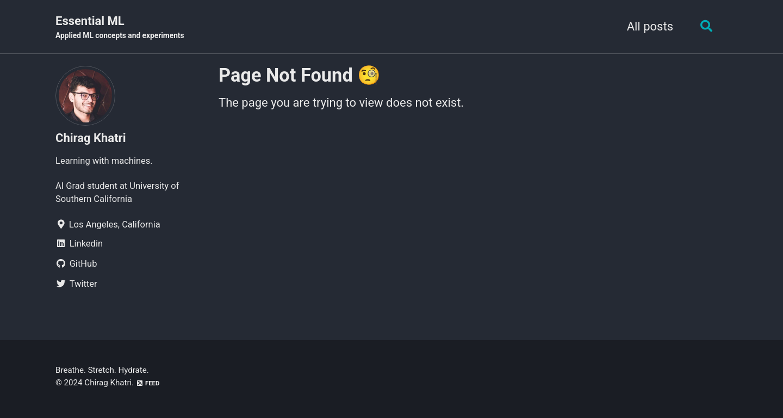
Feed (147, 383)
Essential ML (119, 27)
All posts (650, 26)
